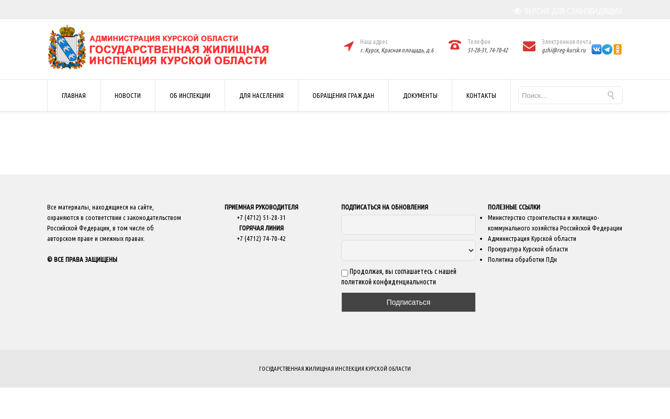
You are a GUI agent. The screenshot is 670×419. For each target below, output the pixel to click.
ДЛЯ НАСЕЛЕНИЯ (261, 95)
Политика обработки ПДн (522, 259)
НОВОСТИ (128, 95)
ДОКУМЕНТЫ (420, 95)
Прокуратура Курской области (528, 248)
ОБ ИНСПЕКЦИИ (190, 95)
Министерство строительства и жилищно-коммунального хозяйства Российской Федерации (555, 222)
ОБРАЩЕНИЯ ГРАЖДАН (343, 95)
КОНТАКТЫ (481, 95)
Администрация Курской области (532, 238)
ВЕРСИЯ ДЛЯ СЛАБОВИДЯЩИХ (568, 11)
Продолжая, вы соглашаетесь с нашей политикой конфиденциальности (398, 276)
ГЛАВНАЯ (74, 95)
